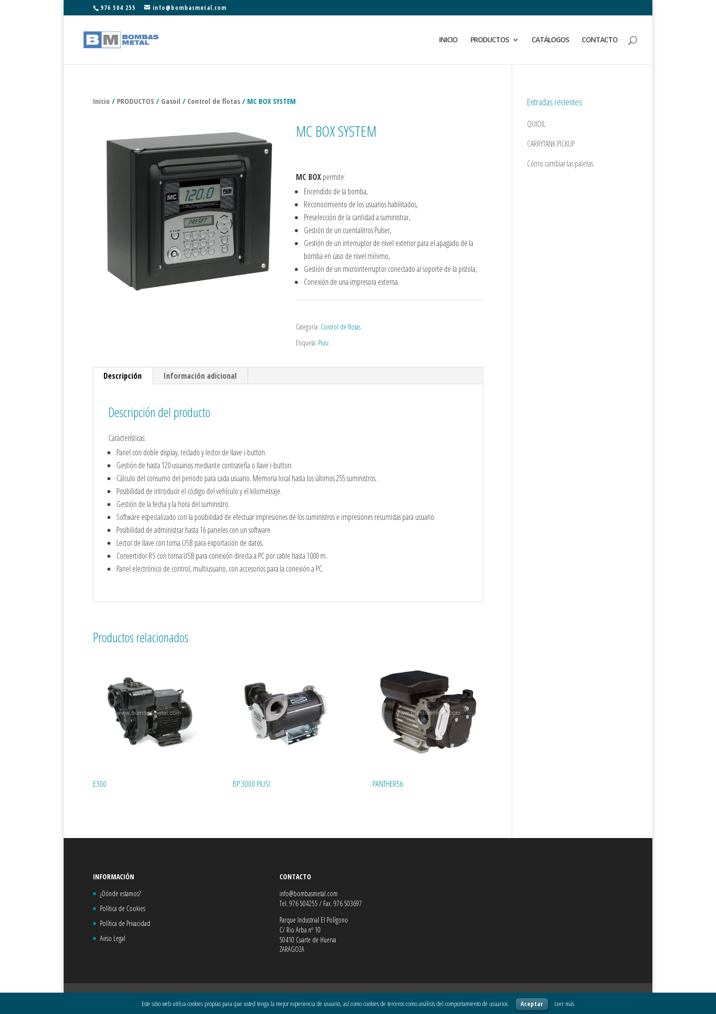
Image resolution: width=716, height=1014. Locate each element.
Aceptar (532, 1003)
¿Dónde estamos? (120, 893)
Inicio (101, 101)
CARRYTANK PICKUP (551, 143)
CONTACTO (600, 40)
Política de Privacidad (125, 923)
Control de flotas (213, 101)
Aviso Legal (112, 938)
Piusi (323, 342)
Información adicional (200, 375)
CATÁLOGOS (550, 40)
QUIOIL (536, 123)
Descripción (122, 375)
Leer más (564, 1003)
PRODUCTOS (489, 40)
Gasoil (170, 101)
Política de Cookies (122, 908)
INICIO (448, 40)
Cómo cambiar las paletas (560, 163)
